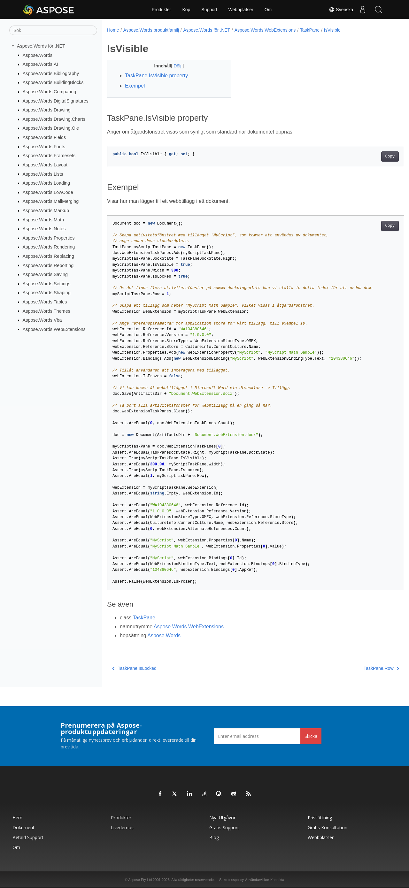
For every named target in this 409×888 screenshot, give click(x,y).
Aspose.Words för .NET (41, 46)
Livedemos (122, 827)
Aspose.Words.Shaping (47, 292)
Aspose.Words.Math (43, 219)
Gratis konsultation (327, 827)
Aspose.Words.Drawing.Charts (54, 119)
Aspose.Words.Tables (45, 301)
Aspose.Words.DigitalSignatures (56, 100)
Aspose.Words (37, 54)
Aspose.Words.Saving (45, 274)
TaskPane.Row (361, 668)
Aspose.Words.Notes (44, 228)
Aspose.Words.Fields (44, 137)
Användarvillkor (257, 880)
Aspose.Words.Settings (46, 283)
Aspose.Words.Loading (46, 183)
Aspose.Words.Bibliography (51, 73)
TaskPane (310, 30)
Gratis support (224, 827)
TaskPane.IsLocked (134, 668)
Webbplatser (240, 9)
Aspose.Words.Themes (46, 310)
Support (209, 9)
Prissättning (320, 818)
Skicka (311, 736)
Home (113, 30)
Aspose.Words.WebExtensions (54, 329)
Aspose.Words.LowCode (48, 192)
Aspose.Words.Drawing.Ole (51, 128)
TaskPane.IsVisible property (156, 75)
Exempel (135, 85)
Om (268, 9)
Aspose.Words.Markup (46, 210)
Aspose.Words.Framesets (49, 155)
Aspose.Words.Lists (43, 173)
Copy (369, 156)
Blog (214, 837)
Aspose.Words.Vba (42, 320)
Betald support (27, 837)
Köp (186, 9)
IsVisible (332, 30)
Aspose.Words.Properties (49, 238)
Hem (17, 818)
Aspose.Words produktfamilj (151, 30)
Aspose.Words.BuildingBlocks (53, 82)
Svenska (341, 9)
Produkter (161, 9)
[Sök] (53, 30)
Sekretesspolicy (231, 880)
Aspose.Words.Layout (45, 164)
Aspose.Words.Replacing (48, 256)
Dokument (23, 827)
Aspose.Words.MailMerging (51, 201)
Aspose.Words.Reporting (48, 265)
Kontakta (277, 880)
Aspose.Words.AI (40, 64)
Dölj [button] (173, 65)
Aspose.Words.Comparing (49, 91)
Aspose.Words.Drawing (47, 109)
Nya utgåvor (222, 818)
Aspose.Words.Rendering (49, 246)
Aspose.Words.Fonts (44, 146)
